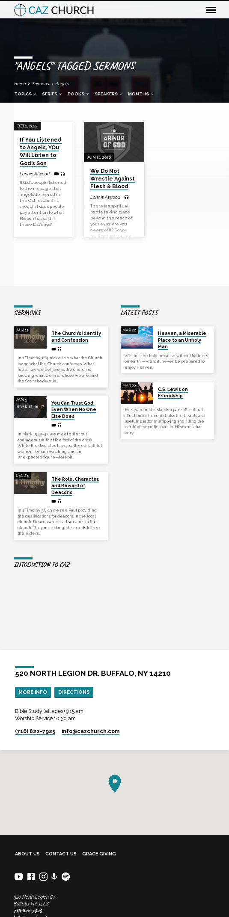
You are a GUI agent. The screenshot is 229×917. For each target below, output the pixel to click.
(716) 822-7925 (35, 731)
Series (52, 94)
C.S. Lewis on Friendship (173, 392)
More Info (32, 692)
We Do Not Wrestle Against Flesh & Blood (112, 178)
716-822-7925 (28, 911)
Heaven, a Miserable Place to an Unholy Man (182, 340)
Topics (25, 94)
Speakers (109, 94)
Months (141, 94)
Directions (74, 692)
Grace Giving (99, 854)
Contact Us (61, 854)
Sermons (40, 83)
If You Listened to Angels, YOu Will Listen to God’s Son (41, 151)
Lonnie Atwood (35, 173)
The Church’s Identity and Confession (76, 336)
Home (20, 83)
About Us (27, 854)
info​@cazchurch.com (90, 731)
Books (79, 94)
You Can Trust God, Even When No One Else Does (73, 409)
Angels (62, 83)
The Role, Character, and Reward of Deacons (75, 485)
